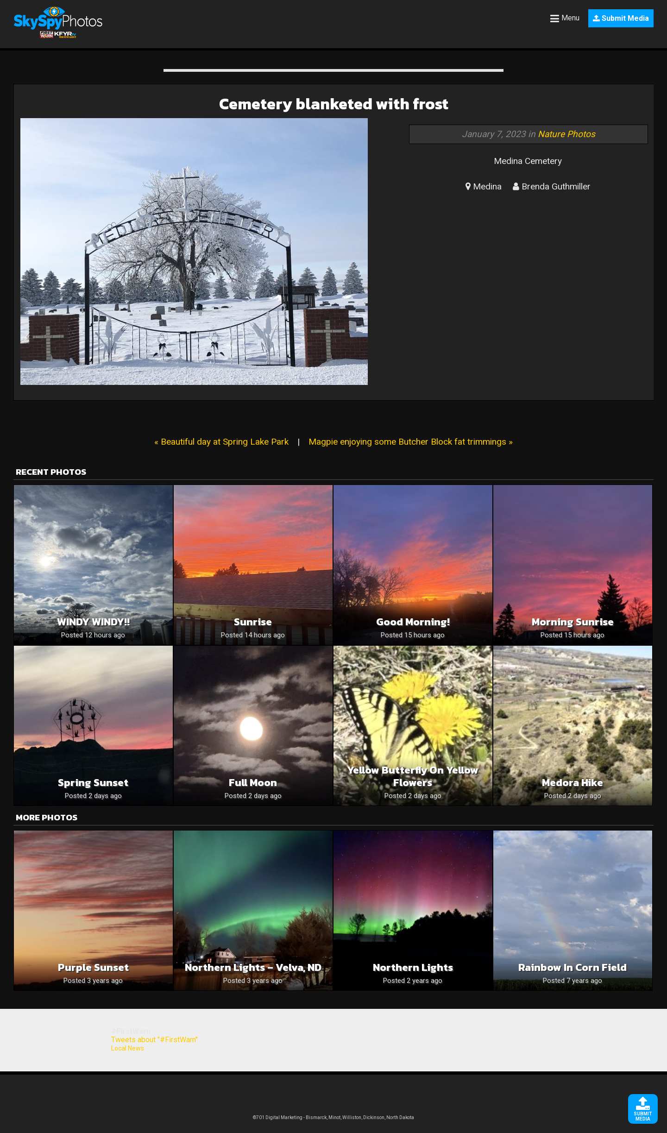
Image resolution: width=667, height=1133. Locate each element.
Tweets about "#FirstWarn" (154, 1039)
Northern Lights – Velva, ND (253, 967)
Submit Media (621, 18)
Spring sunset (93, 782)
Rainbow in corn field (572, 967)
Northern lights (413, 967)
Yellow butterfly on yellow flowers (412, 776)
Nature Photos (566, 134)
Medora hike (572, 782)
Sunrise (253, 622)
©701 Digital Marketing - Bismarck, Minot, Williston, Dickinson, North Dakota (333, 1117)
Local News (127, 1048)
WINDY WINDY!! (93, 622)
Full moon (253, 782)
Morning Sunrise (573, 622)
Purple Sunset (93, 967)
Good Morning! (413, 622)
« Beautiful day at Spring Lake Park (221, 441)
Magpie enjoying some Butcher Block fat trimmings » (410, 441)
